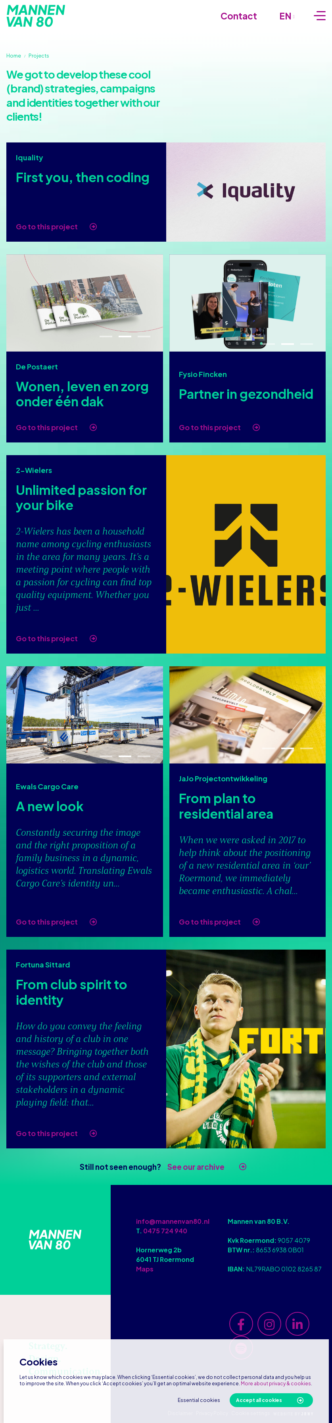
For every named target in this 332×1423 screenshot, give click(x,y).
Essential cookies (199, 1400)
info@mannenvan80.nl (172, 1221)
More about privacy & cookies (276, 1383)
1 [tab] (106, 336)
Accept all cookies (259, 1400)
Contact (239, 16)
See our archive (196, 1166)
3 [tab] (144, 336)
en (287, 16)
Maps (145, 1269)
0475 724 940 (165, 1231)
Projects (39, 55)
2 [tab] (125, 336)
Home (13, 55)
